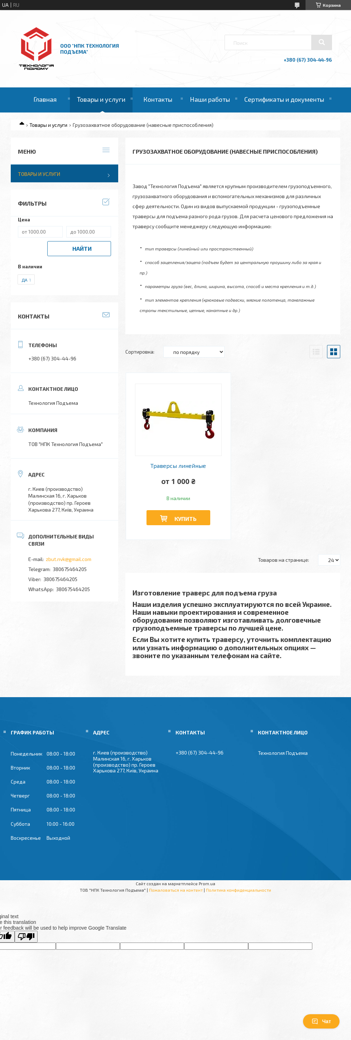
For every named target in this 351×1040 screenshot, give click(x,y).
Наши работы (210, 99)
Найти (82, 248)
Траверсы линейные (178, 466)
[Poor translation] (26, 937)
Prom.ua (207, 883)
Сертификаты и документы (284, 99)
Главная (45, 99)
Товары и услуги (101, 99)
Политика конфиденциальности (238, 889)
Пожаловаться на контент (176, 889)
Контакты (157, 99)
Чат (321, 1021)
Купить (185, 518)
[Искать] (321, 42)
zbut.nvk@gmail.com (68, 559)
